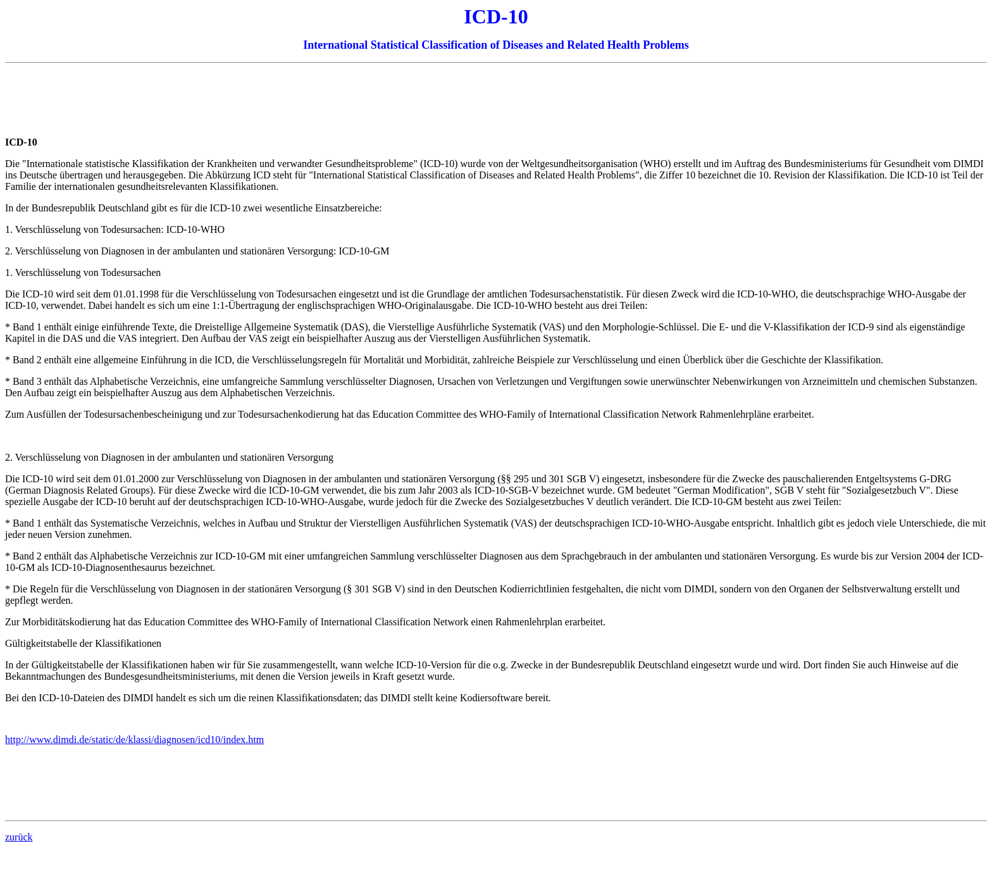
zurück (19, 837)
